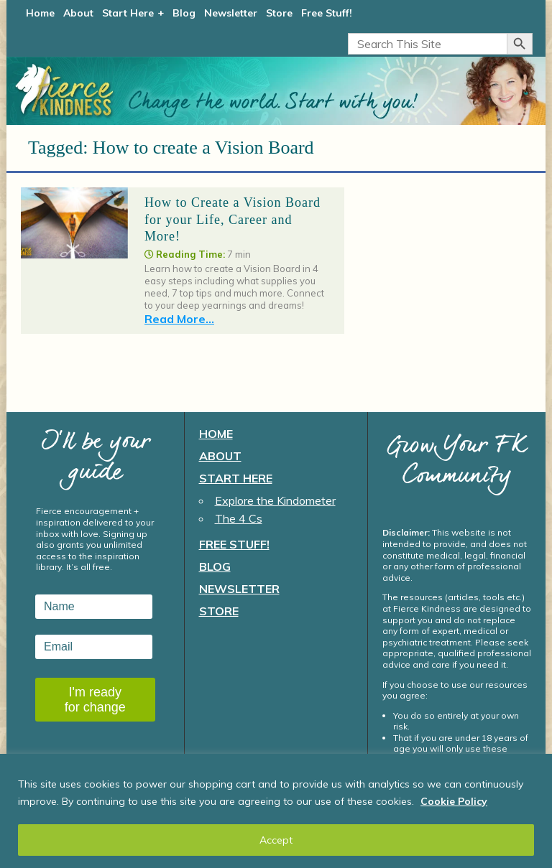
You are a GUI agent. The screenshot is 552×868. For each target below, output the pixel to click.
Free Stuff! (326, 12)
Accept (276, 840)
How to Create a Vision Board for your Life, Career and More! (232, 219)
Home (40, 12)
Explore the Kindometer (275, 500)
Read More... (179, 319)
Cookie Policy (453, 801)
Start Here (128, 12)
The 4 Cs (238, 518)
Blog (184, 12)
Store (279, 12)
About (78, 12)
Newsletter (230, 12)
